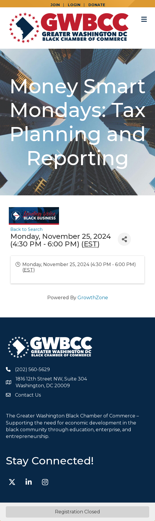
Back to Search (26, 229)
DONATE (96, 5)
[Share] (124, 239)
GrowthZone (93, 297)
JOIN (55, 5)
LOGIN (74, 5)
